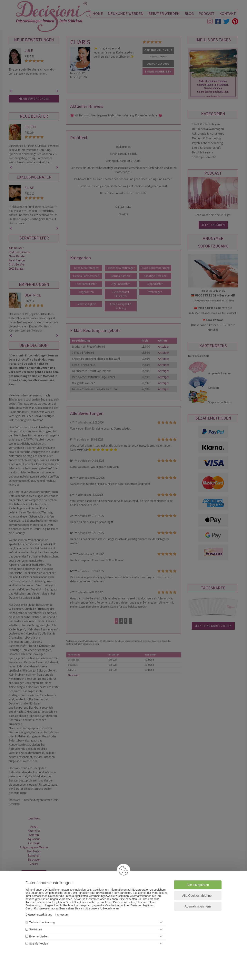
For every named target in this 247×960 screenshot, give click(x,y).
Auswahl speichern (198, 906)
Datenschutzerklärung (38, 914)
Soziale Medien (38, 943)
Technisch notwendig (42, 922)
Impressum (61, 914)
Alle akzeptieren (198, 885)
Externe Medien (38, 936)
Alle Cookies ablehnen (197, 895)
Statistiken (35, 929)
